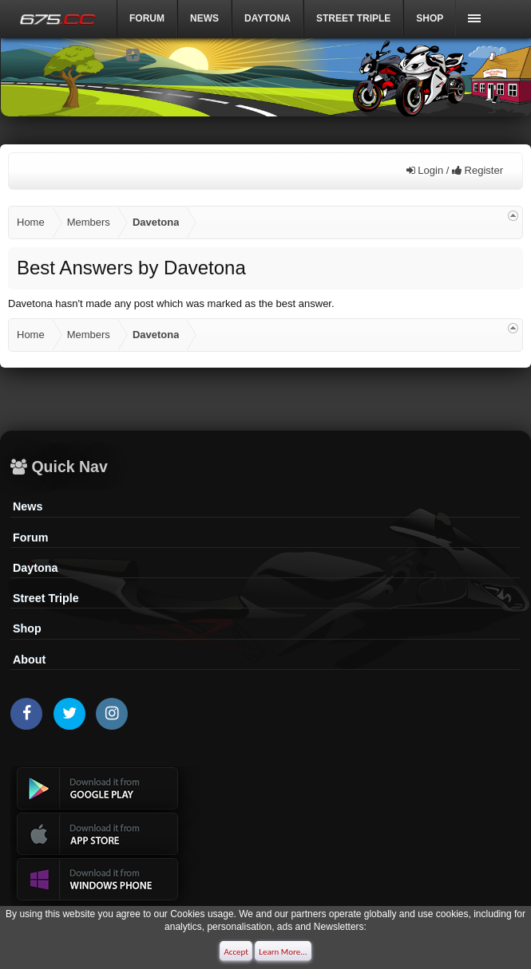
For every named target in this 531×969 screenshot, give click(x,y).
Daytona (35, 567)
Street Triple (353, 18)
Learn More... (283, 952)
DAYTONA (267, 18)
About (29, 659)
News (204, 18)
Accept (236, 952)
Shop (429, 18)
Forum (146, 18)
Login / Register (454, 170)
